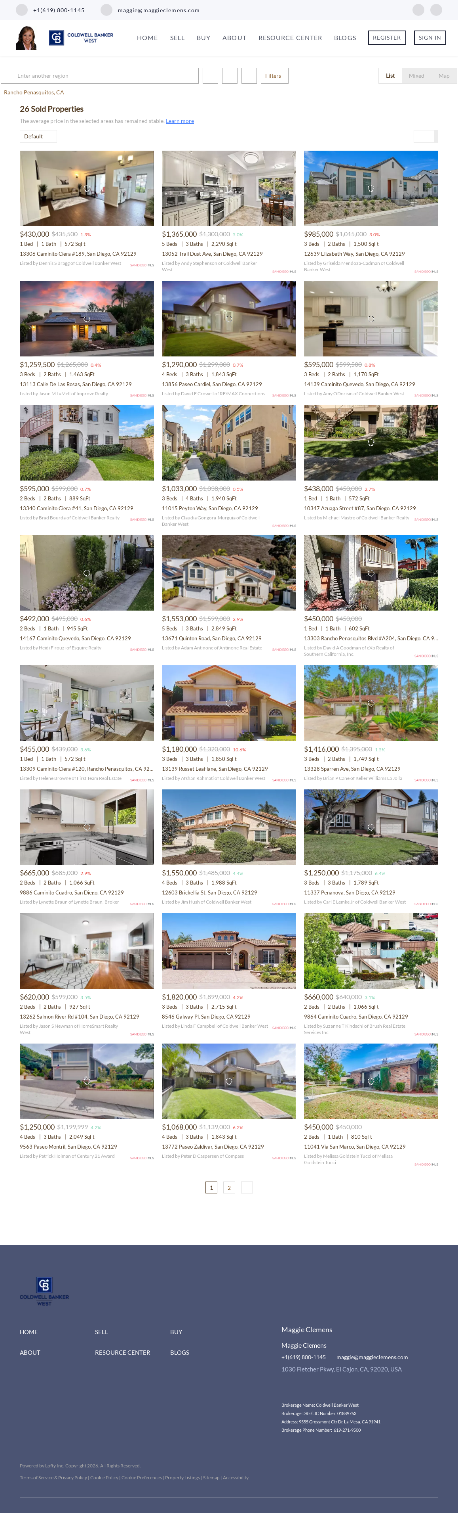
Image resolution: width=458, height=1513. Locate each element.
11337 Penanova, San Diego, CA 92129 (349, 892)
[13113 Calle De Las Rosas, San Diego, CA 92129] (87, 318)
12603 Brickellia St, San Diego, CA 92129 (209, 892)
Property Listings (182, 1477)
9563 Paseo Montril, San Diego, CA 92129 (68, 1146)
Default (33, 136)
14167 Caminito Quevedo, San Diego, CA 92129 (75, 638)
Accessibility (236, 1477)
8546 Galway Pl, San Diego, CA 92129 (206, 1016)
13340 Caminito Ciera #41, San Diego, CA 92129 (76, 508)
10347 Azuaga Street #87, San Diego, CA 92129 (360, 508)
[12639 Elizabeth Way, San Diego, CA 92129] (371, 188)
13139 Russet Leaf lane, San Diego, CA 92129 (215, 769)
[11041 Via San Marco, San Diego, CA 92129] (371, 1081)
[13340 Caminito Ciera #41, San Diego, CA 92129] (87, 443)
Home (147, 37)
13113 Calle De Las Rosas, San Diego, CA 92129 (76, 384)
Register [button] (387, 37)
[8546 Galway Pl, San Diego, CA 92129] (229, 951)
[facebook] (418, 9)
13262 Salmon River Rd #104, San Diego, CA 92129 (79, 1016)
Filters (292, 75)
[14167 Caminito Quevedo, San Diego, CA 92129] (87, 573)
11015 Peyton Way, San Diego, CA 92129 (210, 508)
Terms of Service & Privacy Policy (53, 1477)
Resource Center (290, 37)
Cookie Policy (104, 1477)
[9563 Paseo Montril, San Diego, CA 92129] (87, 1081)
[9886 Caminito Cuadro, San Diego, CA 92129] (87, 827)
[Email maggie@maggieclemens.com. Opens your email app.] (150, 10)
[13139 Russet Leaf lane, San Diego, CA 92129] (229, 703)
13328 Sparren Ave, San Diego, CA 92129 (352, 769)
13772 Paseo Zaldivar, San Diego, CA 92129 (213, 1146)
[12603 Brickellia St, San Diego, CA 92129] (229, 827)
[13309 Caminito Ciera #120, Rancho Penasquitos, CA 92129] (87, 703)
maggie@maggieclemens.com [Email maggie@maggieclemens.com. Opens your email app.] (372, 1357)
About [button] (234, 37)
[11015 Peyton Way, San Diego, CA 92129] (229, 443)
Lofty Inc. (55, 1466)
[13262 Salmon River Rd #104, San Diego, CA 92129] (87, 951)
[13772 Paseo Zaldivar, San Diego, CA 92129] (229, 1081)
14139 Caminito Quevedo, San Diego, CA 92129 (359, 384)
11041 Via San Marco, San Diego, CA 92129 (355, 1146)
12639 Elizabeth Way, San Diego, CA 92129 (354, 254)
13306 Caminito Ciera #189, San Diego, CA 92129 (78, 254)
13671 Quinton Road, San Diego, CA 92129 (212, 638)
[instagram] (436, 9)
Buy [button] (204, 37)
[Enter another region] (121, 75)
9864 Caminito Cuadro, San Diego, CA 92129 (356, 1016)
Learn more (180, 120)
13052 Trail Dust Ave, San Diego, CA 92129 (212, 254)
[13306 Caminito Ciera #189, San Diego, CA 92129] (87, 188)
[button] (29, 76)
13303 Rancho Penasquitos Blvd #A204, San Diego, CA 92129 (375, 638)
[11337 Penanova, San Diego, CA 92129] (371, 827)
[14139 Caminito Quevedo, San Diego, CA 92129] (371, 318)
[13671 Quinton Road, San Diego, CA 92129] (229, 573)
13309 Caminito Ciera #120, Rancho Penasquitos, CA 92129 (89, 769)
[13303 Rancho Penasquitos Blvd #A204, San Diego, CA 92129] (371, 573)
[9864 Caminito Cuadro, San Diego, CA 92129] (371, 951)
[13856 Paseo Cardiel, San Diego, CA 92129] (229, 318)
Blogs (345, 37)
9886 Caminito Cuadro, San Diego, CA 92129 (72, 892)
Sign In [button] (430, 37)
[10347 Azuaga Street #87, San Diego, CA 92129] (371, 443)
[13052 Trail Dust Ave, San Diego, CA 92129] (229, 188)
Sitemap (211, 1477)
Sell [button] (177, 37)
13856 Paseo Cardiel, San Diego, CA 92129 (212, 384)
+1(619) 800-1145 (303, 1357)
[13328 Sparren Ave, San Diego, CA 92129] (371, 703)
